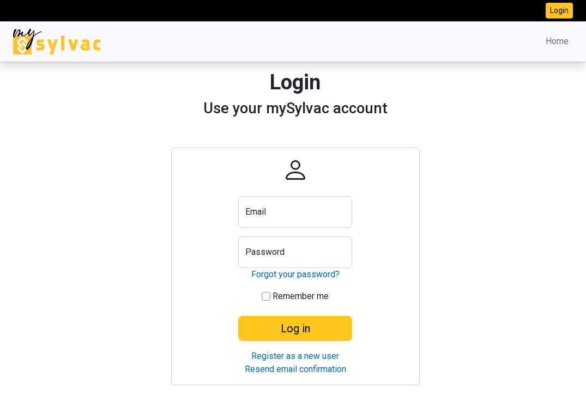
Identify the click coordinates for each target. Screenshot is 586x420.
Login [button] (559, 10)
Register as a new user (295, 356)
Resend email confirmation (295, 369)
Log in (295, 328)
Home (557, 41)
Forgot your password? (295, 274)
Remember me (295, 296)
